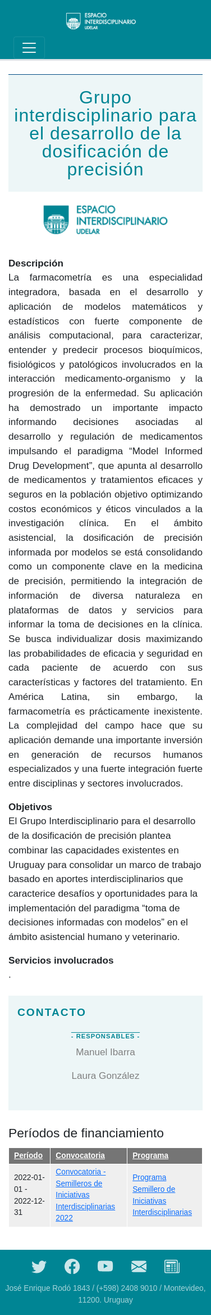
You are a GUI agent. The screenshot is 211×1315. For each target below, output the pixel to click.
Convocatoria (80, 1155)
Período (28, 1155)
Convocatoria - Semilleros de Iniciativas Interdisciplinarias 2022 (85, 1195)
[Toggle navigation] (29, 48)
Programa (150, 1155)
